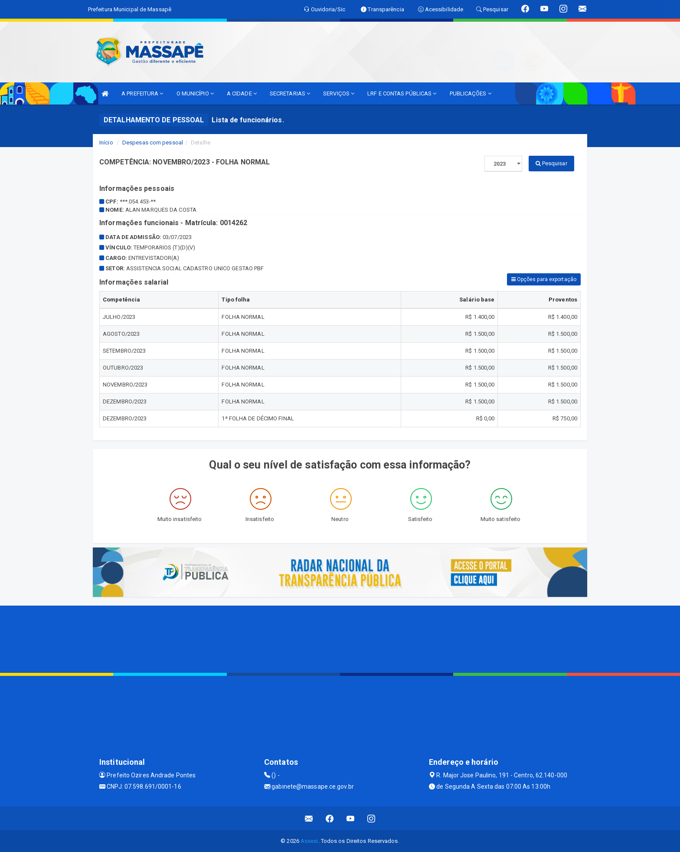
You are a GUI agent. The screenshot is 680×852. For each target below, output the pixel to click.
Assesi (309, 841)
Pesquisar (551, 163)
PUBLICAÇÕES (470, 93)
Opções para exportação (543, 279)
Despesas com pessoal (152, 142)
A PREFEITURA (142, 93)
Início (106, 142)
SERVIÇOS (338, 93)
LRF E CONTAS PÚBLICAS (401, 93)
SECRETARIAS (290, 93)
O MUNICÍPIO (195, 93)
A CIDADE (242, 93)
